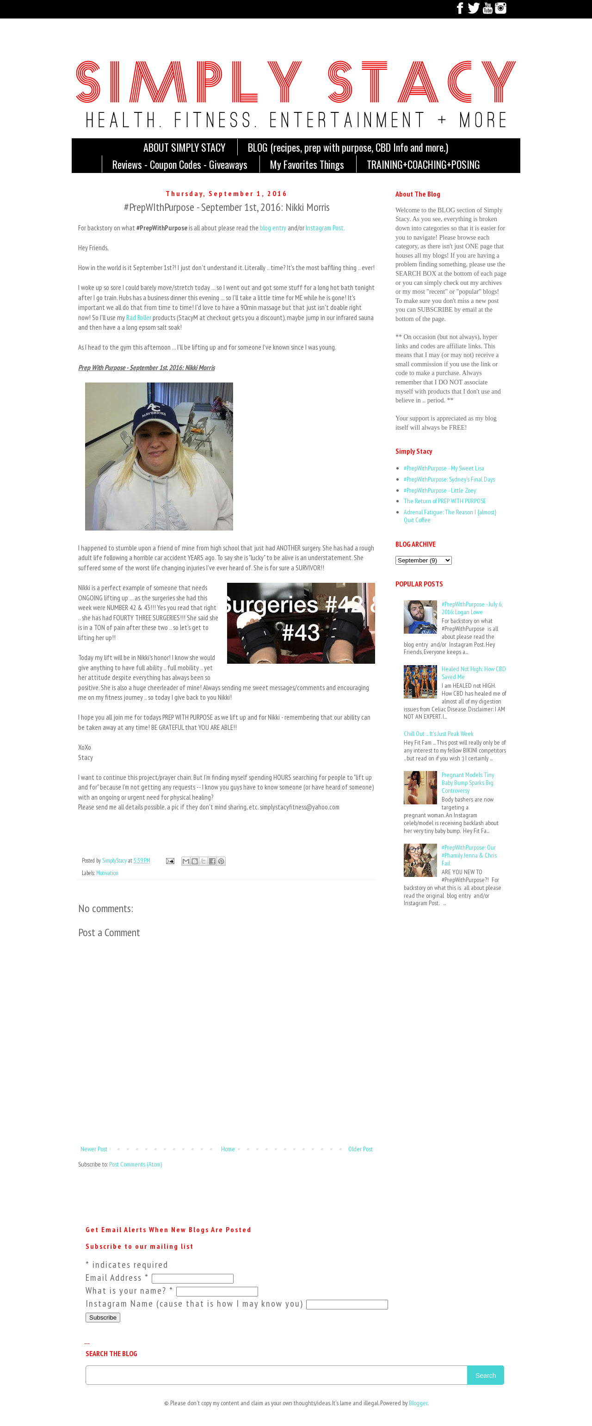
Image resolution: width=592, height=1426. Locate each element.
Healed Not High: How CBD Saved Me (474, 673)
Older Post (360, 1149)
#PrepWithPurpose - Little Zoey (440, 490)
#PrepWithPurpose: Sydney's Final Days (449, 479)
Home (228, 1149)
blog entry (273, 227)
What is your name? (131, 1290)
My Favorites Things (307, 164)
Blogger (418, 1403)
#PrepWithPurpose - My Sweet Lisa (444, 468)
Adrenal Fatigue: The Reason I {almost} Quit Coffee (450, 516)
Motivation (107, 873)
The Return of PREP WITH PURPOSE (445, 501)
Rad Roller (138, 317)
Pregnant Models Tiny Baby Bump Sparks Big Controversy (468, 783)
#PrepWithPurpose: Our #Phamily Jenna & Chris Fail (469, 855)
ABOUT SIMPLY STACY (184, 147)
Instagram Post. (325, 227)
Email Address (119, 1278)
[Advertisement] (424, 954)
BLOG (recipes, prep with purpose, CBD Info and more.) (348, 147)
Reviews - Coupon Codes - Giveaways (179, 164)
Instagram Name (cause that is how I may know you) (196, 1303)
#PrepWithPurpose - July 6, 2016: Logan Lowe (472, 608)
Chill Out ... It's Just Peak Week (439, 733)
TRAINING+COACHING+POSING (423, 164)
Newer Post (93, 1149)
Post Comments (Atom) (135, 1164)
